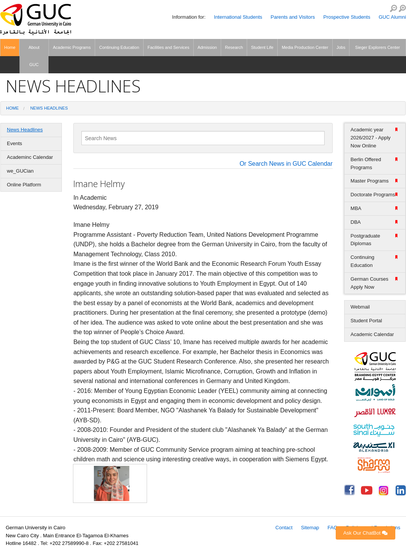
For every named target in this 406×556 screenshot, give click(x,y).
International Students (238, 17)
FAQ (333, 527)
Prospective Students (347, 17)
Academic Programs (72, 47)
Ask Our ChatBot (365, 533)
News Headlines (49, 108)
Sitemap (310, 527)
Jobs (340, 47)
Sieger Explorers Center (377, 47)
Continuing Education (119, 47)
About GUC (34, 56)
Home (9, 47)
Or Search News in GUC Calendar (286, 164)
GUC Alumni (392, 17)
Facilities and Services (168, 47)
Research (234, 47)
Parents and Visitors (293, 17)
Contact (284, 527)
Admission (207, 47)
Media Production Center (305, 47)
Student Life (262, 47)
